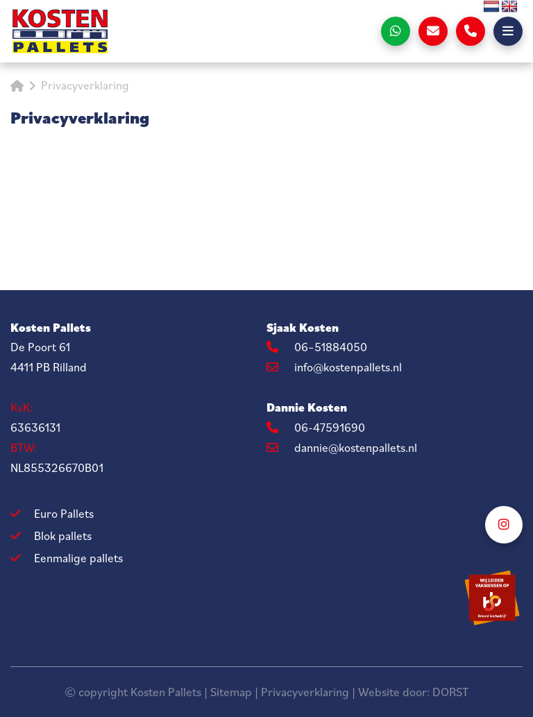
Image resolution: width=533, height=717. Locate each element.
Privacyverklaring (305, 692)
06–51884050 (316, 347)
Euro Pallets (64, 513)
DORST (450, 692)
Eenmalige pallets (78, 558)
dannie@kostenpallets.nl (341, 447)
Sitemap (231, 692)
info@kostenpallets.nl (334, 367)
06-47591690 (315, 427)
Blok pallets (63, 535)
